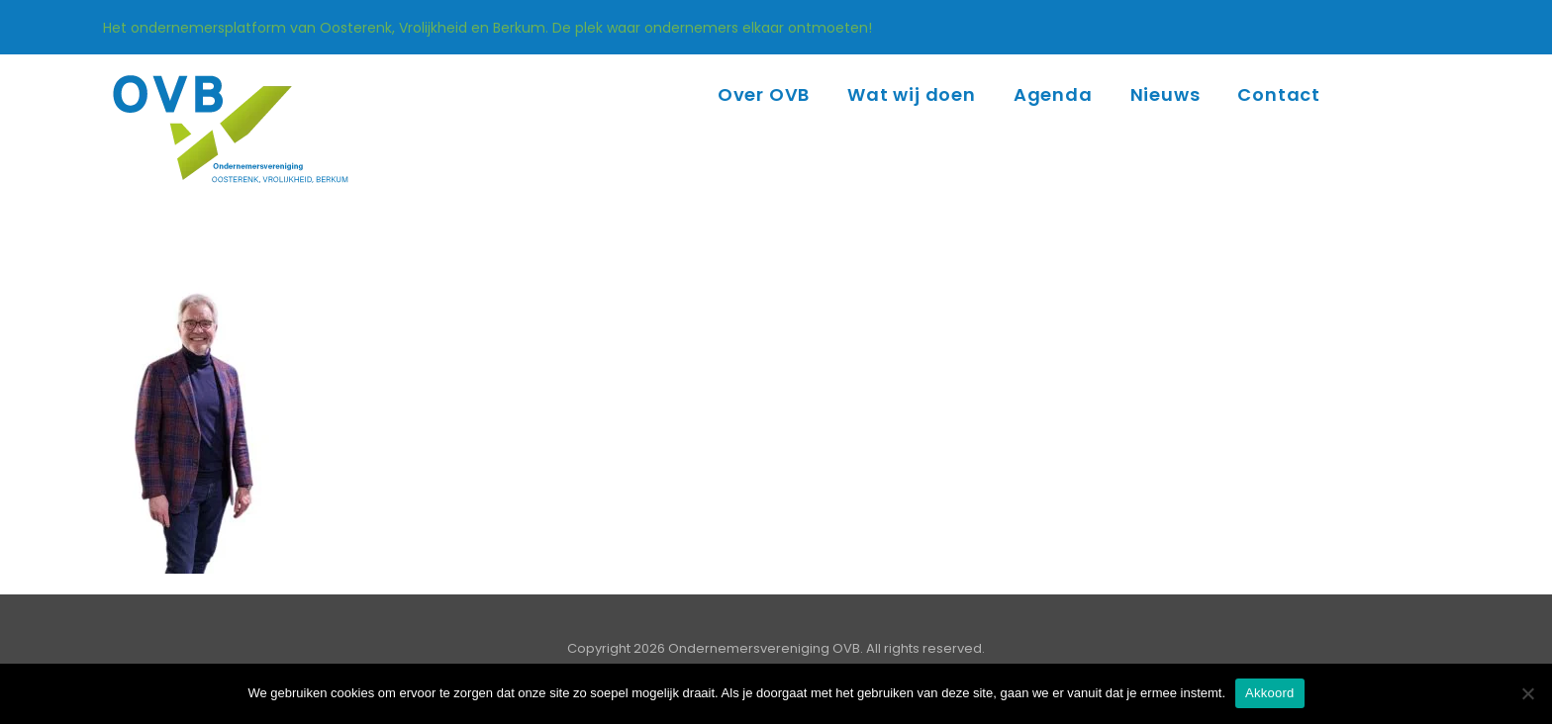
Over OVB (764, 94)
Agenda (1053, 94)
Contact (1278, 94)
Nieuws (1165, 94)
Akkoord (1269, 692)
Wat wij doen (911, 94)
